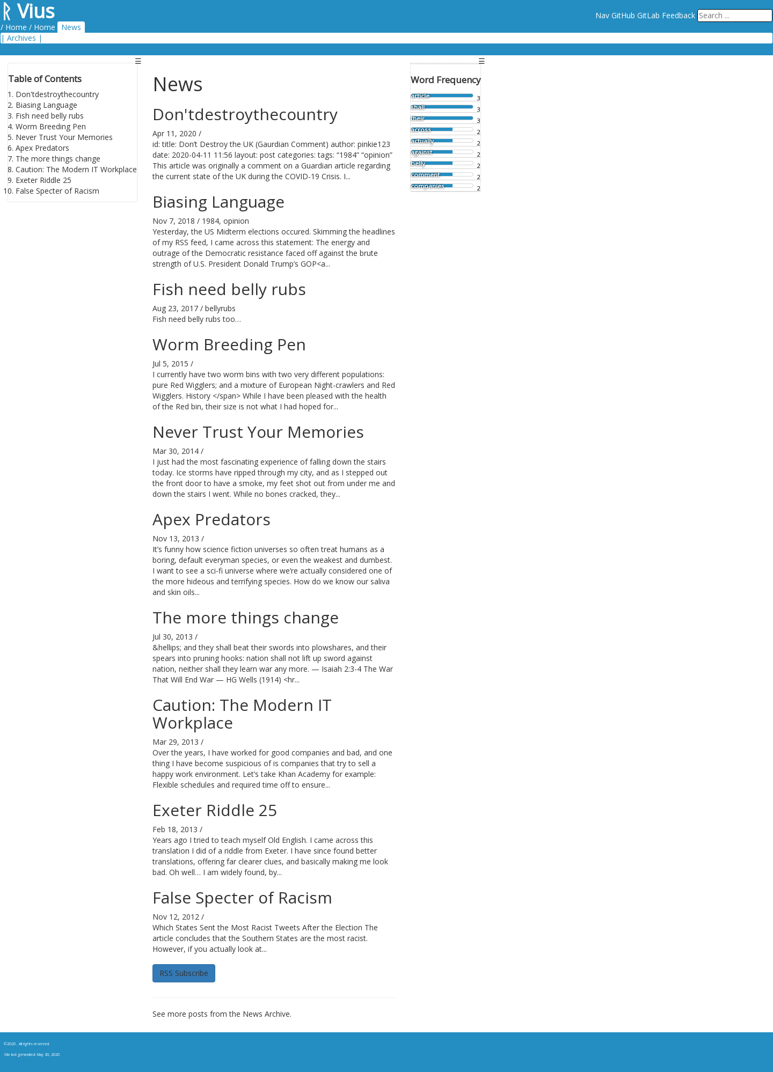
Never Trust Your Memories (64, 137)
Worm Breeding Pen (51, 126)
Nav (602, 15)
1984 (210, 221)
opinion (236, 221)
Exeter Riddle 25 (43, 180)
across (421, 130)
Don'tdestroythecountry (57, 94)
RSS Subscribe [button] (183, 973)
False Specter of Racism (57, 191)
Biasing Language (46, 105)
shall (418, 107)
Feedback (678, 15)
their (418, 118)
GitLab (648, 15)
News (71, 27)
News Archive (266, 1014)
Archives (21, 38)
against (421, 152)
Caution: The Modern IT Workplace (76, 169)
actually (422, 141)
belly (418, 163)
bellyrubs (220, 308)
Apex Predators (42, 148)
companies (427, 186)
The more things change (58, 158)
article (420, 96)
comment (425, 175)
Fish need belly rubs (50, 116)
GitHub (623, 15)
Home (16, 27)
